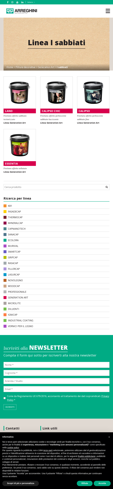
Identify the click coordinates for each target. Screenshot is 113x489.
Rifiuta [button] (85, 483)
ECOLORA (11, 240)
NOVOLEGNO (13, 280)
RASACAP (11, 263)
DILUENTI (11, 309)
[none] (30, 2)
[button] (109, 437)
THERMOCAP (13, 217)
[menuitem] (30, 2)
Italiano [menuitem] (30, 2)
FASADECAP (12, 211)
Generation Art (46, 67)
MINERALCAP (13, 223)
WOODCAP (12, 286)
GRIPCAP (11, 257)
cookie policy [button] (13, 447)
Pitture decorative (25, 67)
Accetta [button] (102, 483)
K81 (8, 205)
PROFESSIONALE (15, 291)
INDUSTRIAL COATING (18, 320)
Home (9, 67)
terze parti (48, 450)
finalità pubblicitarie (86, 456)
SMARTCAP (12, 251)
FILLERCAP (12, 269)
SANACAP (11, 234)
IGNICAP (10, 314)
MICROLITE (12, 303)
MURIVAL (11, 246)
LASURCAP (12, 274)
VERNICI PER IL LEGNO (18, 326)
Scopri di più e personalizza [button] (20, 483)
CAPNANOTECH (15, 228)
